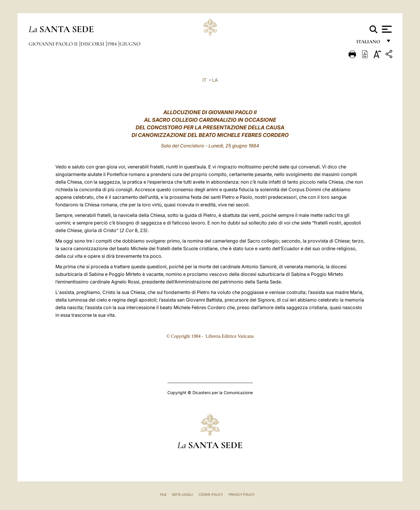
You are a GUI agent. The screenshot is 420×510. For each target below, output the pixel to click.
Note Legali (182, 494)
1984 (112, 44)
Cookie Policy (211, 494)
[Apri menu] (386, 29)
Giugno (130, 44)
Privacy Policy (242, 494)
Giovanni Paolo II (54, 44)
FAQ (163, 494)
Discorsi (92, 44)
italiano (369, 43)
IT (204, 80)
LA (215, 80)
